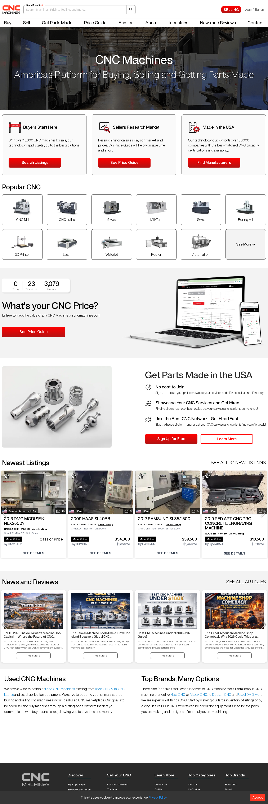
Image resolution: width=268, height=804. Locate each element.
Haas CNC (178, 694)
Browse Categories (79, 789)
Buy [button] (7, 22)
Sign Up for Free (171, 438)
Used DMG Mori (249, 694)
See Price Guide (124, 162)
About (151, 22)
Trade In (112, 789)
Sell (26, 22)
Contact (255, 22)
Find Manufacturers (214, 162)
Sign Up (72, 785)
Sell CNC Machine (117, 784)
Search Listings (35, 162)
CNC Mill (192, 784)
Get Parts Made (57, 22)
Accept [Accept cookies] (258, 797)
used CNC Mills (105, 689)
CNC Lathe (194, 789)
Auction (126, 22)
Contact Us (161, 784)
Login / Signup (254, 9)
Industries (178, 22)
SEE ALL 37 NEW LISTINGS (238, 462)
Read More (33, 655)
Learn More (227, 439)
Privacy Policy (158, 797)
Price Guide (95, 22)
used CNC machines (60, 689)
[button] (79, 9)
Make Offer (14, 537)
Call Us (158, 789)
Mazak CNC (198, 694)
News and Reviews (218, 22)
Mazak (229, 789)
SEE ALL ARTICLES (246, 581)
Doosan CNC (221, 694)
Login (82, 785)
